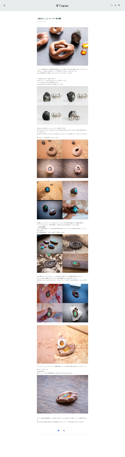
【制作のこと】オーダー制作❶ (49, 18)
